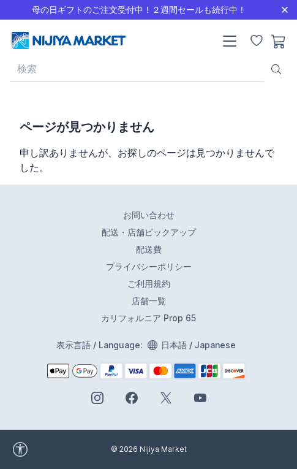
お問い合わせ (149, 215)
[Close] (284, 9)
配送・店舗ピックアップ (149, 232)
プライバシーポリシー (149, 266)
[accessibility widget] (54, 449)
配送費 (149, 249)
